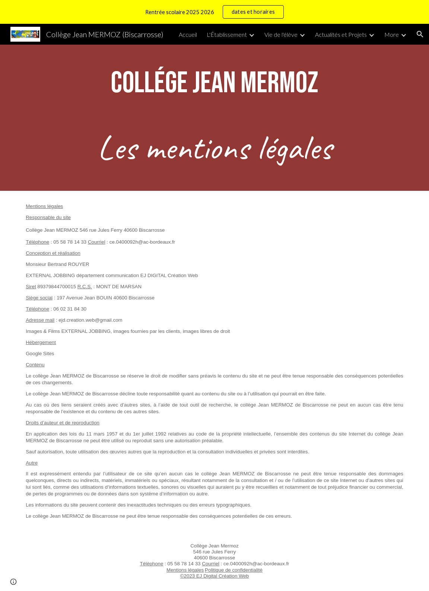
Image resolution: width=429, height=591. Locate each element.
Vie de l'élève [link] (281, 34)
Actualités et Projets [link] (341, 34)
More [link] (391, 34)
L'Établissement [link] (227, 34)
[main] (214, 83)
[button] (420, 34)
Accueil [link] (188, 34)
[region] (214, 12)
